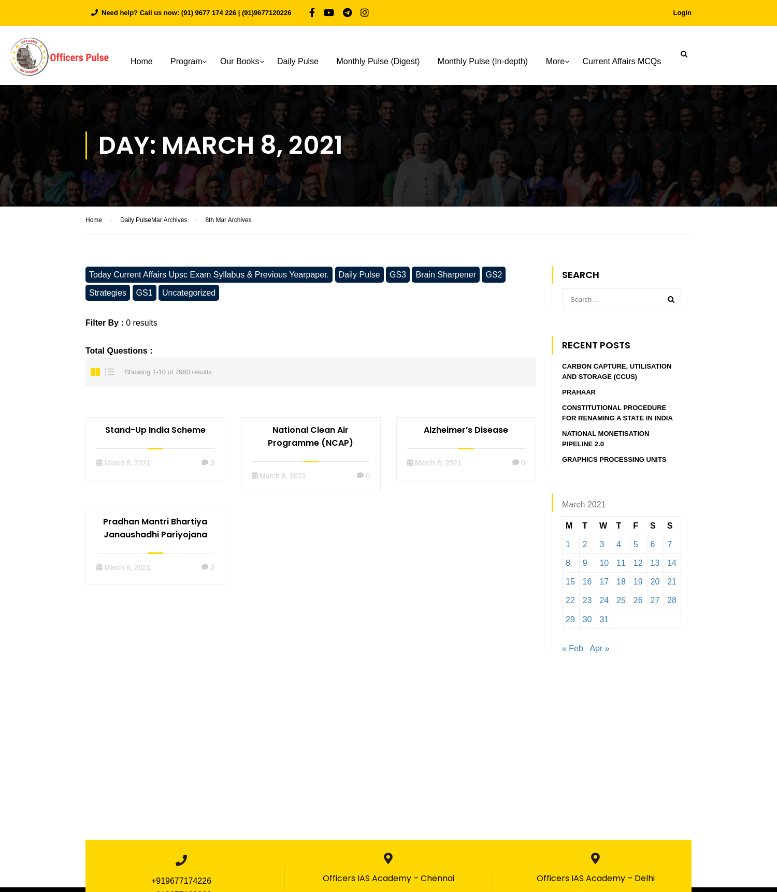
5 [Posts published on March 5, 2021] (636, 549)
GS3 (398, 279)
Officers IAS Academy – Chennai (388, 883)
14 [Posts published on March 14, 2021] (672, 567)
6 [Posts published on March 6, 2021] (653, 549)
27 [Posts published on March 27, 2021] (655, 605)
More (556, 61)
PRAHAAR (579, 397)
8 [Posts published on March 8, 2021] (568, 567)
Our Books (241, 61)
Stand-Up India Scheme (155, 435)
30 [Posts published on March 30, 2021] (587, 624)
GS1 (144, 297)
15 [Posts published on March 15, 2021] (570, 586)
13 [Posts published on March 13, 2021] (655, 567)
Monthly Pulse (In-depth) (484, 61)
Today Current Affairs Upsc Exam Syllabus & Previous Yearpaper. (209, 279)
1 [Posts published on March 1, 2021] (568, 549)
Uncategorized (188, 297)
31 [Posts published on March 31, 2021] (604, 624)
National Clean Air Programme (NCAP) (310, 441)
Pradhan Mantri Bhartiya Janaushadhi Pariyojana (155, 532)
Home (143, 61)
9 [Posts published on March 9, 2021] (585, 567)
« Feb (572, 653)
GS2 (493, 279)
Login (682, 13)
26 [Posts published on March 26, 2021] (638, 605)
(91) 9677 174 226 (208, 13)
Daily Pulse (299, 61)
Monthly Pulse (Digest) (379, 61)
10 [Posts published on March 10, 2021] (604, 567)
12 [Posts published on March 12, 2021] (638, 567)
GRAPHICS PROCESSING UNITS (615, 465)
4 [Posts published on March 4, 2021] (618, 549)
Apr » (599, 653)
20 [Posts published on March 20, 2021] (655, 586)
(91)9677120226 (266, 13)
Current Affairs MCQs (623, 61)
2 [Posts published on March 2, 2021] (585, 549)
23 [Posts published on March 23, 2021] (587, 605)
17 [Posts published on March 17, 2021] (604, 586)
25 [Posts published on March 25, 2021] (621, 605)
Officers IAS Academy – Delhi (596, 883)
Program (188, 61)
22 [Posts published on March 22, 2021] (570, 605)
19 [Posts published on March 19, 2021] (638, 586)
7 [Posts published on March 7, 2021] (669, 549)
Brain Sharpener (445, 279)
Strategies (107, 297)
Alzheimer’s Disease (466, 435)
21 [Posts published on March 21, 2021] (672, 586)
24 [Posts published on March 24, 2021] (604, 605)
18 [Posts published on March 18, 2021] (621, 586)
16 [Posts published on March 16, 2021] (587, 586)
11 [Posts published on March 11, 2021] (621, 567)
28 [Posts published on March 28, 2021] (672, 605)
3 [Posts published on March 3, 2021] (601, 549)
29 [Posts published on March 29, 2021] (570, 624)
